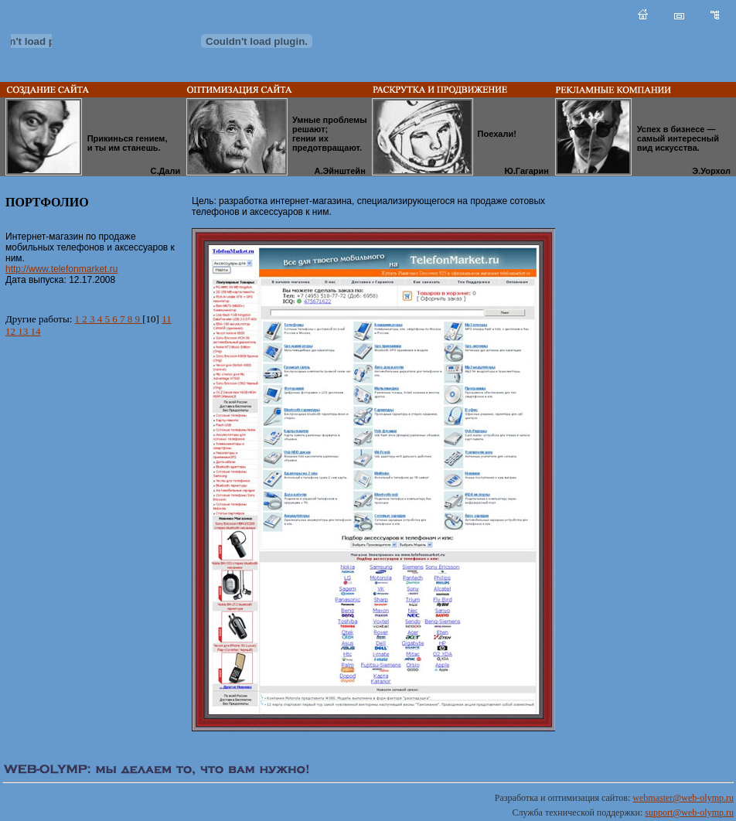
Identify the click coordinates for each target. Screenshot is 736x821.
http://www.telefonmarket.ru (61, 269)
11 (167, 319)
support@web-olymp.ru (689, 812)
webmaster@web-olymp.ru (683, 797)
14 (36, 331)
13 (24, 331)
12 (11, 331)
